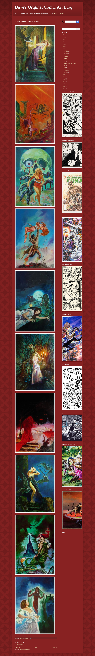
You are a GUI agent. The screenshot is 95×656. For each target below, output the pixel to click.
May (65, 65)
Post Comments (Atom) (25, 649)
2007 (64, 88)
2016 (64, 49)
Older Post (55, 647)
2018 (64, 46)
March (65, 69)
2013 (64, 78)
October (65, 54)
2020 (64, 43)
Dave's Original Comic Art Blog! (44, 7)
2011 (64, 81)
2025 (64, 34)
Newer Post (17, 647)
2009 (64, 84)
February (66, 70)
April (65, 67)
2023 (64, 37)
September (66, 56)
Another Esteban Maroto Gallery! (70, 63)
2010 (64, 83)
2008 (64, 86)
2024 (64, 36)
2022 (64, 39)
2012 (64, 79)
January (65, 72)
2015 (64, 74)
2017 (64, 48)
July (65, 60)
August (65, 58)
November (66, 53)
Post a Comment (20, 644)
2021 (64, 41)
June (65, 61)
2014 (64, 76)
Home (36, 647)
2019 (64, 44)
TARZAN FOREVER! (59, 13)
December (66, 51)
